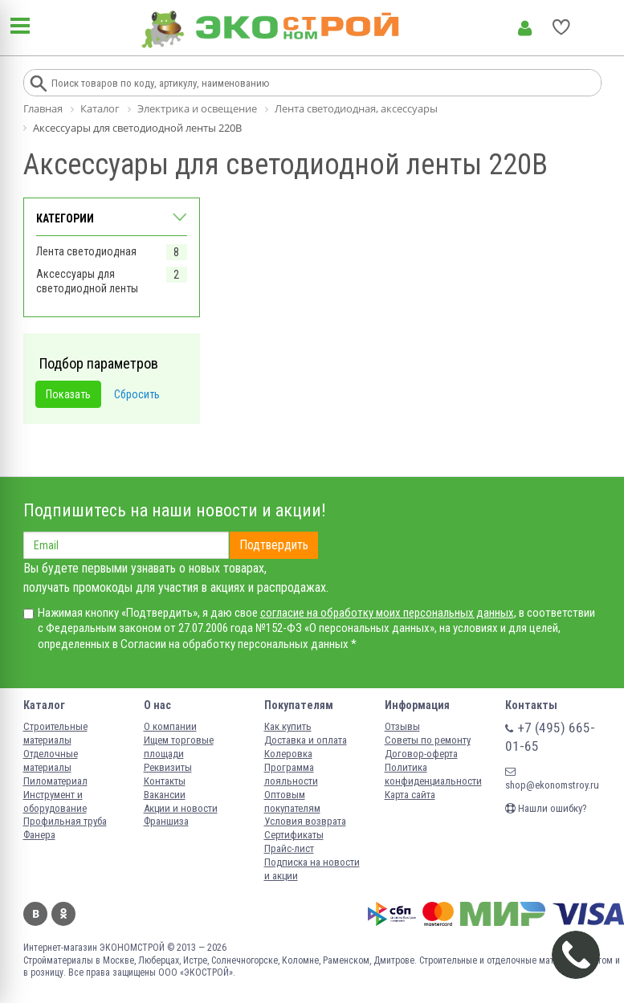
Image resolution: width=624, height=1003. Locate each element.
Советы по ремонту (428, 740)
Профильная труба (65, 821)
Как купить (288, 726)
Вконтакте (35, 914)
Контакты (165, 781)
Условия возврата (305, 821)
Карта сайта (410, 795)
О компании (170, 726)
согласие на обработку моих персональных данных (387, 612)
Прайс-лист (289, 848)
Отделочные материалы (50, 760)
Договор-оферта (421, 754)
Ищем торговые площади (179, 747)
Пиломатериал (55, 781)
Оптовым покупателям (292, 801)
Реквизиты (168, 767)
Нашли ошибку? (546, 808)
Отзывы (402, 726)
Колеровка (288, 754)
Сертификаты (294, 835)
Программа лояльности (291, 774)
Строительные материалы (55, 733)
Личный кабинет (525, 28)
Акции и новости (181, 808)
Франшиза (166, 821)
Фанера (39, 835)
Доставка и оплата (305, 740)
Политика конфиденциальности (433, 774)
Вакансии (165, 795)
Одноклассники (63, 914)
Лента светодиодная (86, 251)
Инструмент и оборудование (55, 801)
